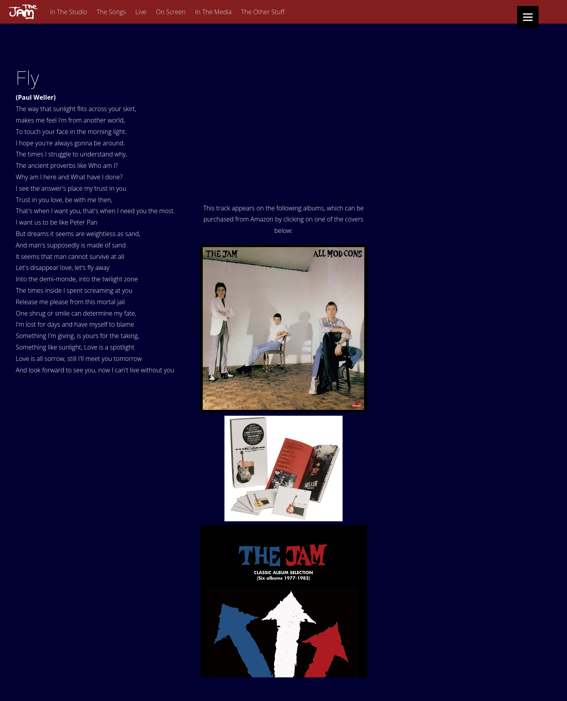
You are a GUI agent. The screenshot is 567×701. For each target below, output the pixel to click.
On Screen (170, 11)
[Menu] (528, 17)
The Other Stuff (262, 11)
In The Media (213, 11)
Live (140, 11)
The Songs (111, 11)
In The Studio (68, 11)
